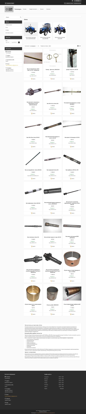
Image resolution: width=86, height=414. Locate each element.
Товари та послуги (33, 9)
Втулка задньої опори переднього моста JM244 (72, 271)
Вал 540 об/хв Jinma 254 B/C (33, 137)
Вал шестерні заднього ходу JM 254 (52, 237)
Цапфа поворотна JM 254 (72, 69)
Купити (34, 78)
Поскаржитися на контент (40, 412)
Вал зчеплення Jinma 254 (33, 237)
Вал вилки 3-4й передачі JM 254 (72, 137)
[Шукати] (20, 17)
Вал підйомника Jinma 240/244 (33, 203)
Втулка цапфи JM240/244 (52, 305)
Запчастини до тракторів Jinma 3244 (60, 38)
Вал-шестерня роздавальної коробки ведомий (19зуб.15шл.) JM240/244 (52, 271)
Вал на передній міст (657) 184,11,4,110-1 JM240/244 (33, 69)
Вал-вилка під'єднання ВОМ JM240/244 (72, 237)
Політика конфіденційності (50, 412)
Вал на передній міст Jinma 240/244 (33, 170)
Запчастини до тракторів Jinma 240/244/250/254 (31, 38)
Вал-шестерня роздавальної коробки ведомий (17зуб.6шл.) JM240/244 (33, 271)
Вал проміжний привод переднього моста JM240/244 (52, 203)
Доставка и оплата (9, 32)
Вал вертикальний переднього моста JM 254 (53, 137)
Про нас (42, 9)
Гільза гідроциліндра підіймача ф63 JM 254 (72, 305)
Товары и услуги (9, 24)
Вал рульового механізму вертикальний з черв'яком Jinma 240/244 (72, 203)
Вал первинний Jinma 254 (52, 170)
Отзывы (7, 30)
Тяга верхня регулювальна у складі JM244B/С (72, 103)
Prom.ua (48, 410)
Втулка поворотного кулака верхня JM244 (33, 305)
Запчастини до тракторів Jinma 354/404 (45, 38)
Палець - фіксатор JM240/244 (52, 69)
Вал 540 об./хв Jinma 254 (52, 103)
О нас (7, 27)
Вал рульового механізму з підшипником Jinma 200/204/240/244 (33, 103)
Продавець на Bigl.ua (43, 411)
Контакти (48, 9)
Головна (24, 9)
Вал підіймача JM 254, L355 (72, 170)
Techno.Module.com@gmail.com (12, 65)
